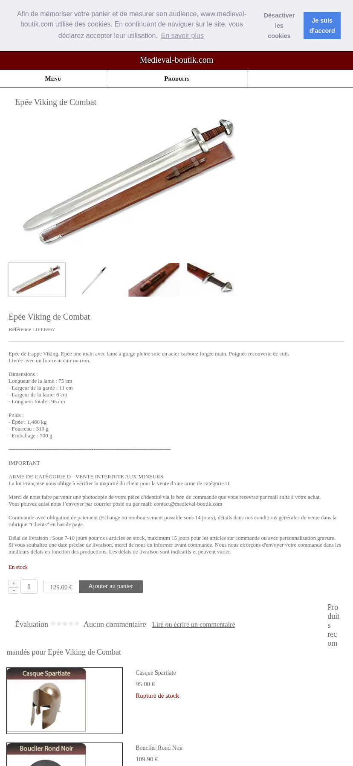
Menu (53, 78)
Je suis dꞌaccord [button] (322, 25)
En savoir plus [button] (182, 35)
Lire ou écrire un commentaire (193, 624)
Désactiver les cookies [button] (279, 25)
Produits (176, 78)
